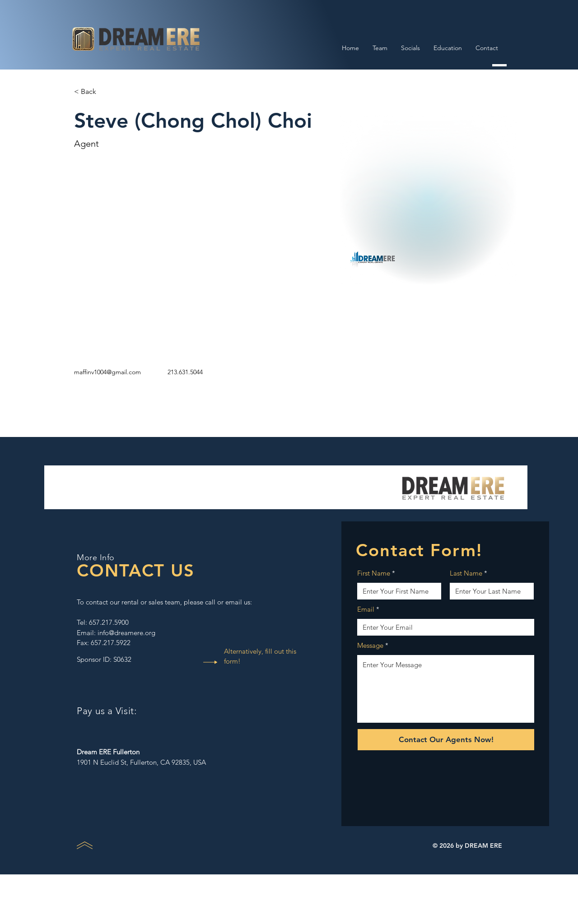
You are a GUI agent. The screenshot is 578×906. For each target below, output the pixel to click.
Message (370, 645)
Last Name (466, 573)
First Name (373, 573)
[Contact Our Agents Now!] (446, 739)
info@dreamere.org (126, 632)
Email (365, 609)
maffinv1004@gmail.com (107, 372)
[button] (92, 91)
